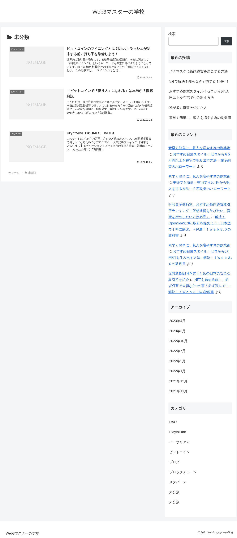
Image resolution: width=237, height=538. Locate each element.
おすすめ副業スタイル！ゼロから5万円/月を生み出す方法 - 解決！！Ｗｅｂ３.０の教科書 (200, 257)
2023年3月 (177, 331)
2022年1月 (177, 371)
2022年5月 (177, 361)
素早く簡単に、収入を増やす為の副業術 (200, 118)
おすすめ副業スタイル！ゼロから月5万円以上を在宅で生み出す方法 (199, 94)
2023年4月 (177, 321)
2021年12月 (178, 381)
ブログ (174, 462)
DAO (173, 422)
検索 (171, 34)
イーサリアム (179, 442)
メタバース (177, 482)
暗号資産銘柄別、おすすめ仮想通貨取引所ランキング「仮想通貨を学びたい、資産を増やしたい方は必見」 (199, 211)
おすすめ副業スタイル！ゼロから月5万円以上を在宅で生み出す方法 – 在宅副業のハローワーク (199, 160)
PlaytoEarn (177, 432)
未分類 (174, 492)
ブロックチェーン (183, 472)
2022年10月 (178, 341)
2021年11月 (178, 391)
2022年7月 (177, 351)
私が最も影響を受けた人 (188, 108)
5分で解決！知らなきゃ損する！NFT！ (199, 81)
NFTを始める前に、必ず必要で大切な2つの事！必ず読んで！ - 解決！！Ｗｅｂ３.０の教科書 (199, 286)
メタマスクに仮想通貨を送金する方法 (198, 71)
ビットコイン (179, 452)
